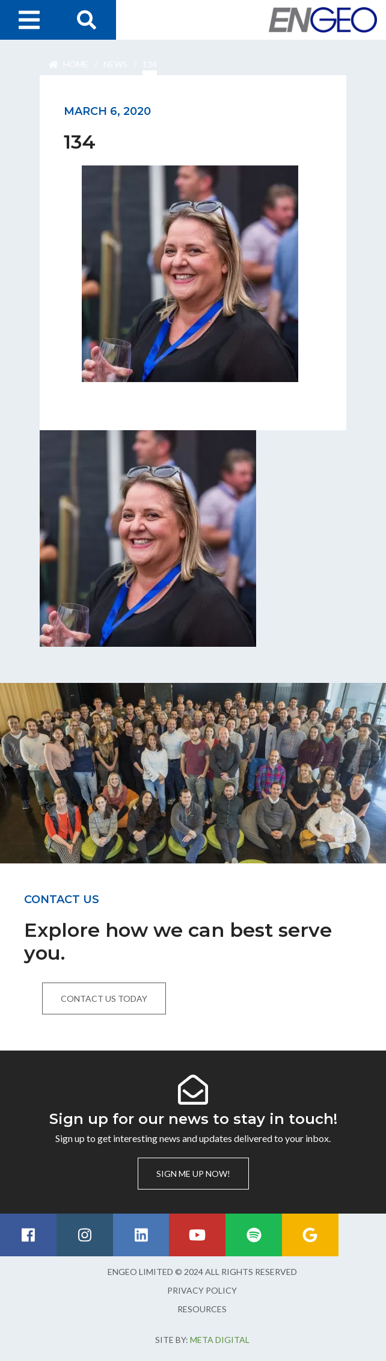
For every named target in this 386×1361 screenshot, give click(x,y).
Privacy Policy (202, 1290)
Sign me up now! (193, 1173)
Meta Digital (220, 1340)
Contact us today (104, 998)
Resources (202, 1309)
